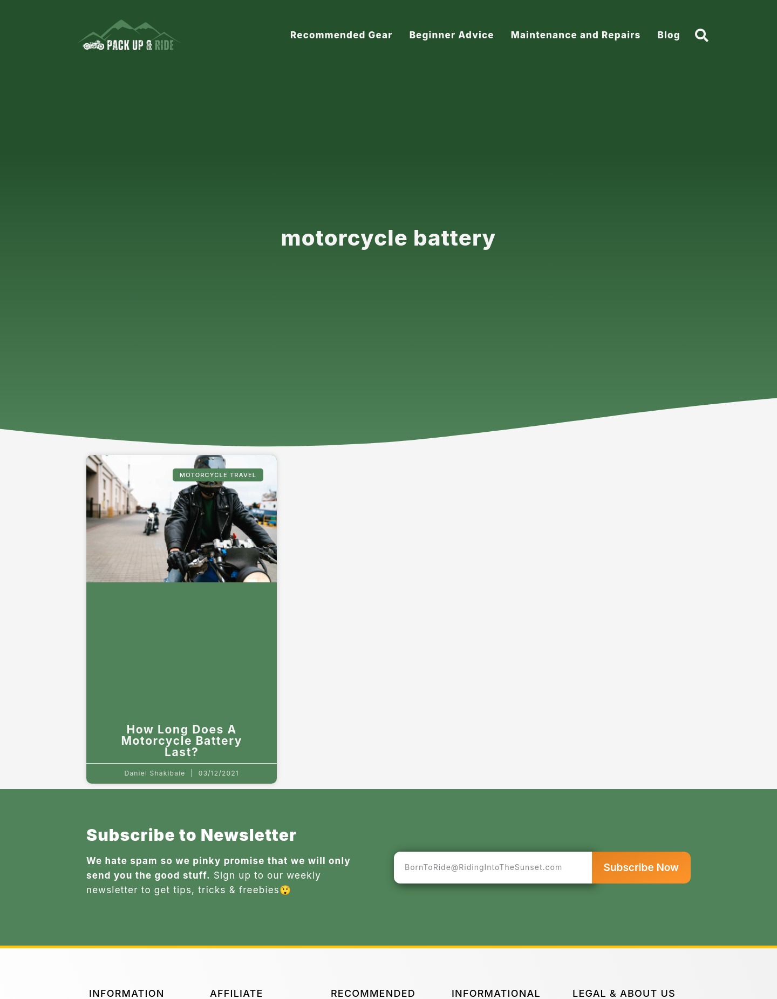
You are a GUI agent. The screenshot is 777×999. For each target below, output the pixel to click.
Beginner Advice (452, 35)
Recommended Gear (341, 35)
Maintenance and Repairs (576, 35)
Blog (668, 35)
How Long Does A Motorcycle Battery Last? (181, 741)
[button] (702, 35)
